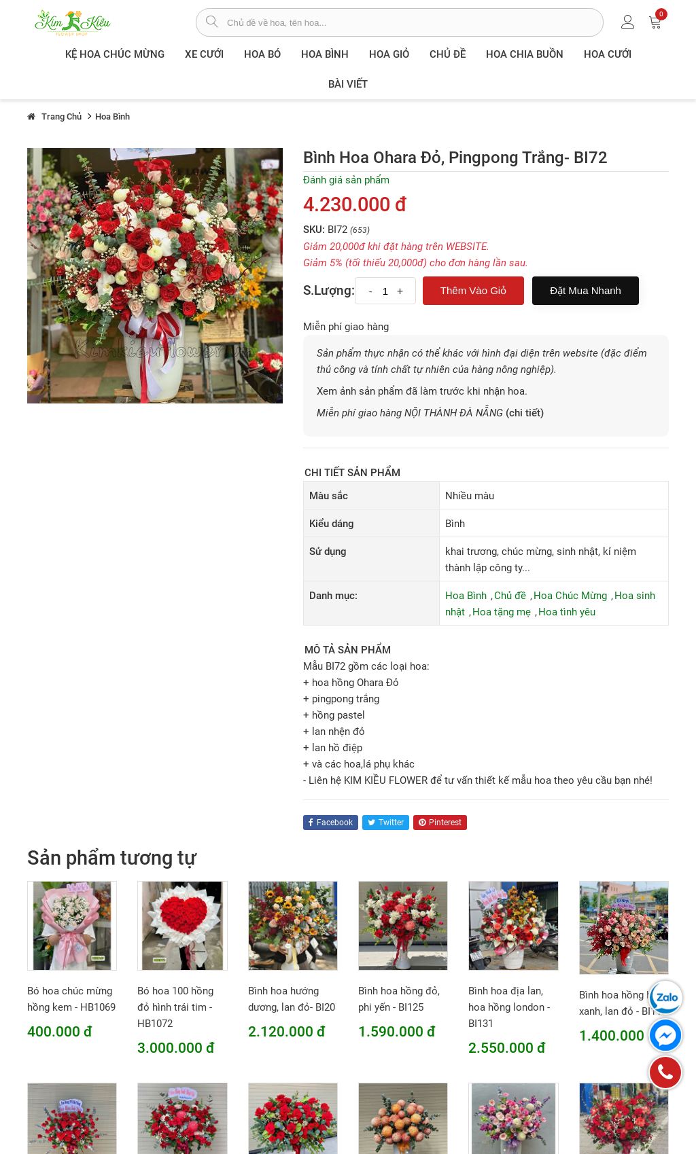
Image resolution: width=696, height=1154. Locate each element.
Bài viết (348, 84)
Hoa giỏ (389, 54)
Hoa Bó (262, 54)
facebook (331, 822)
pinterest (440, 822)
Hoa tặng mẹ (501, 612)
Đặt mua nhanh (585, 290)
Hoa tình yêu (566, 612)
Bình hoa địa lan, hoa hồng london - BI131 (509, 1007)
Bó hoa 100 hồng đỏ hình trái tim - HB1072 (175, 1007)
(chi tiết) (525, 413)
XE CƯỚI (204, 54)
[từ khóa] (415, 22)
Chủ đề (448, 54)
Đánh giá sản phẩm (346, 180)
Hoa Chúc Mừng (570, 596)
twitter (386, 822)
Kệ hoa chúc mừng (114, 54)
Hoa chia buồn (524, 54)
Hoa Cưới (607, 54)
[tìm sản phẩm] (211, 23)
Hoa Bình (325, 54)
